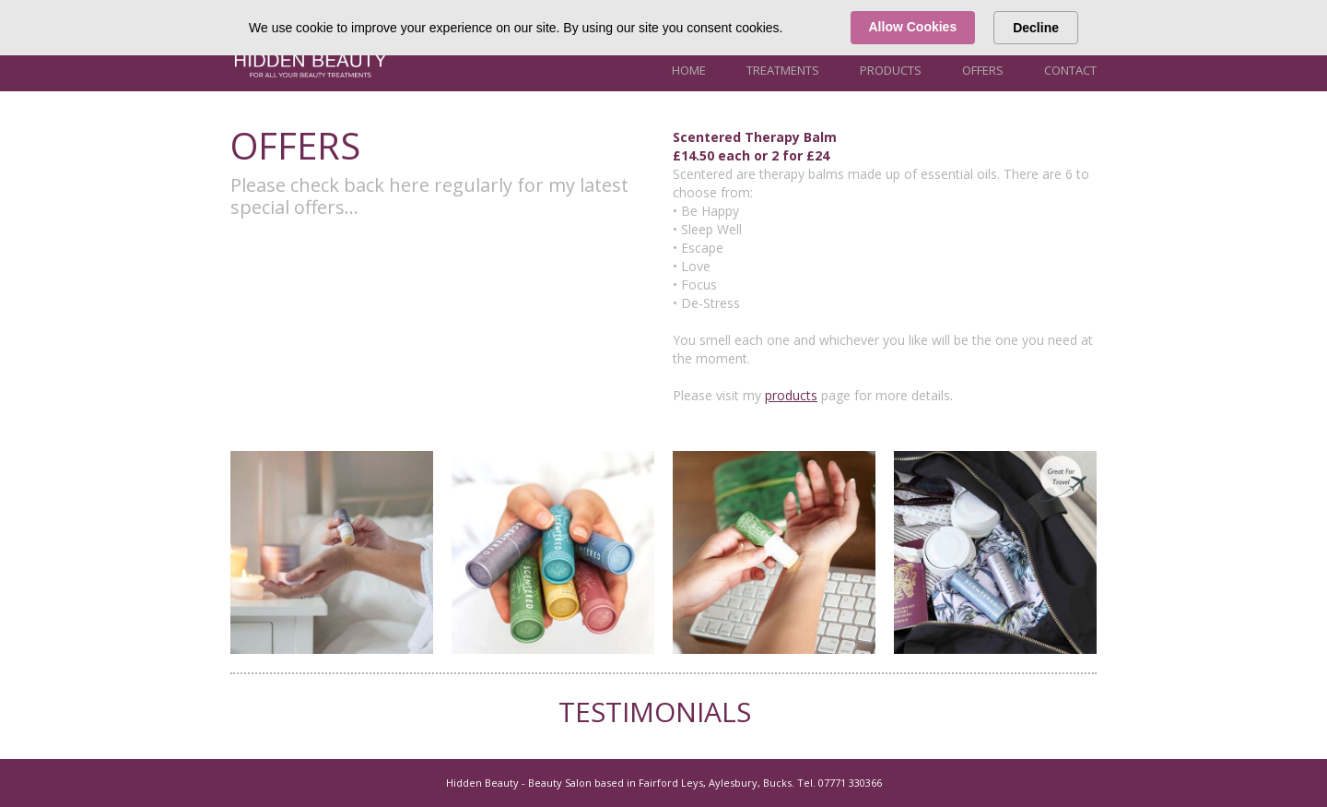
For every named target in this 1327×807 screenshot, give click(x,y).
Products (891, 70)
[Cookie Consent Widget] (663, 27)
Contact (1070, 70)
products (791, 395)
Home (689, 70)
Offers (983, 70)
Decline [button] (1036, 27)
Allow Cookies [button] (913, 26)
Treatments (782, 70)
